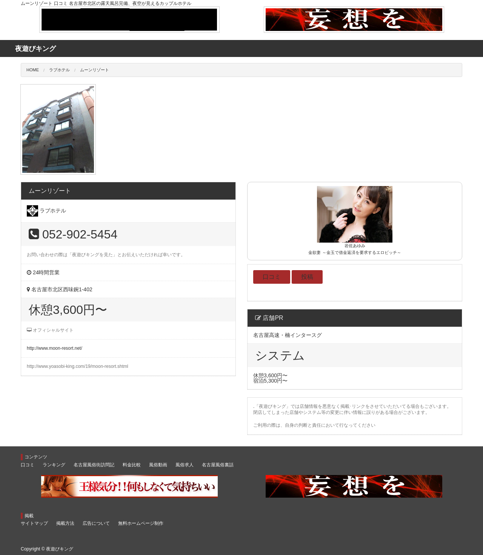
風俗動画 (158, 464)
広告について (96, 523)
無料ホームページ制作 (140, 523)
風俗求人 (184, 464)
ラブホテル (59, 70)
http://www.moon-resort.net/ (54, 348)
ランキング (54, 464)
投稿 (307, 277)
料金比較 (132, 464)
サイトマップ (34, 523)
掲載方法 (65, 523)
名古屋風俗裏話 (218, 464)
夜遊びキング (59, 549)
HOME (32, 70)
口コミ (272, 277)
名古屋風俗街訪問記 (94, 464)
